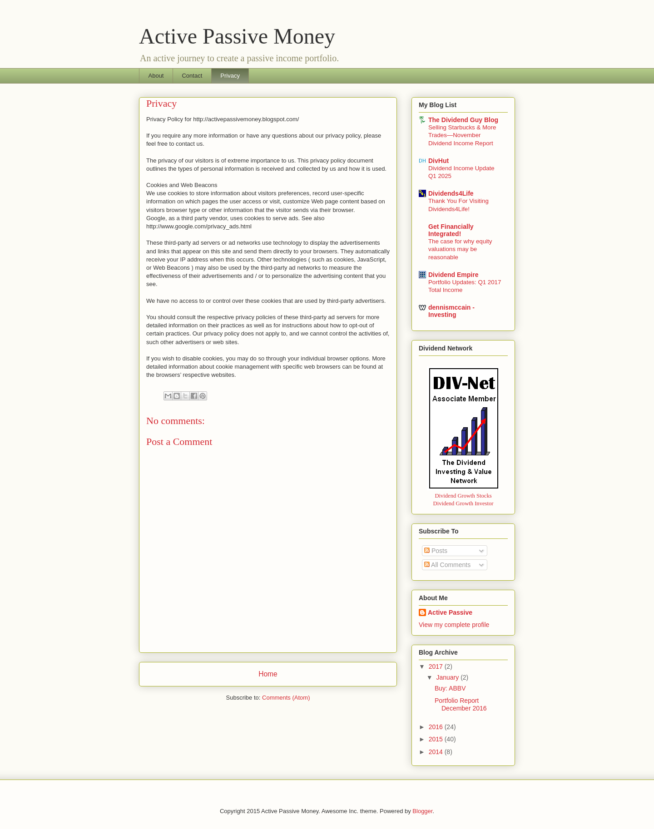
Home (267, 674)
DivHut (438, 160)
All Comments (447, 564)
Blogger (422, 811)
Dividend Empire (453, 274)
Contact (192, 75)
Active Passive (450, 612)
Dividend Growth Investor (463, 503)
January (448, 677)
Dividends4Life (451, 193)
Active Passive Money (237, 36)
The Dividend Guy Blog (463, 119)
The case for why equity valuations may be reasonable (460, 249)
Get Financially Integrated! (451, 230)
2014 (437, 751)
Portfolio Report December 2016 (461, 704)
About (156, 75)
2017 (437, 666)
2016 (437, 726)
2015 (437, 739)
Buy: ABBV (450, 688)
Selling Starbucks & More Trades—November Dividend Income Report (462, 135)
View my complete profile (454, 624)
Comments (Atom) (286, 697)
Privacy (230, 75)
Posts (435, 550)
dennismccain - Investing (451, 311)
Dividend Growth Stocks (463, 496)
